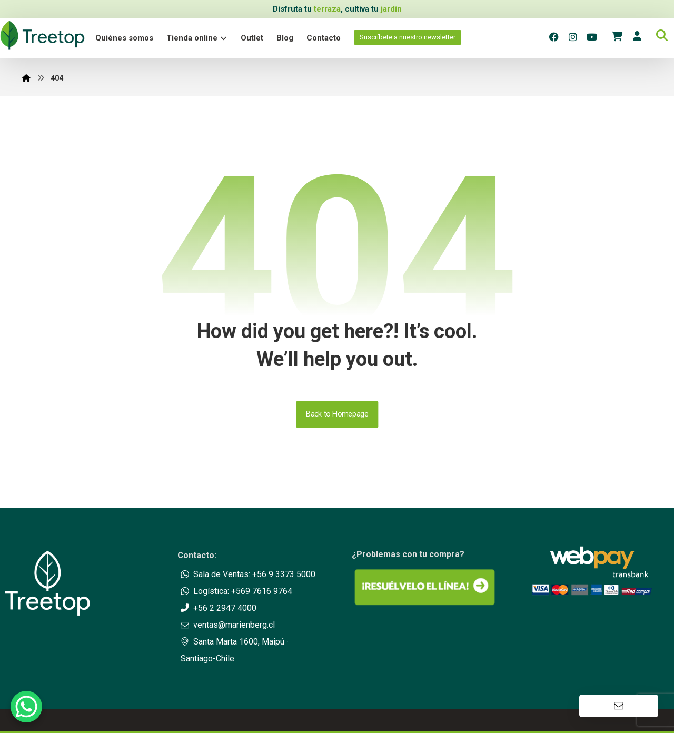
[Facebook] (553, 36)
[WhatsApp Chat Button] (26, 706)
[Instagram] (572, 36)
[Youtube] (591, 36)
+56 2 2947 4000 (218, 608)
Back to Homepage (337, 414)
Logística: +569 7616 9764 (236, 591)
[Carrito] (617, 36)
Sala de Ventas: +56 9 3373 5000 (248, 574)
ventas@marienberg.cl (228, 625)
